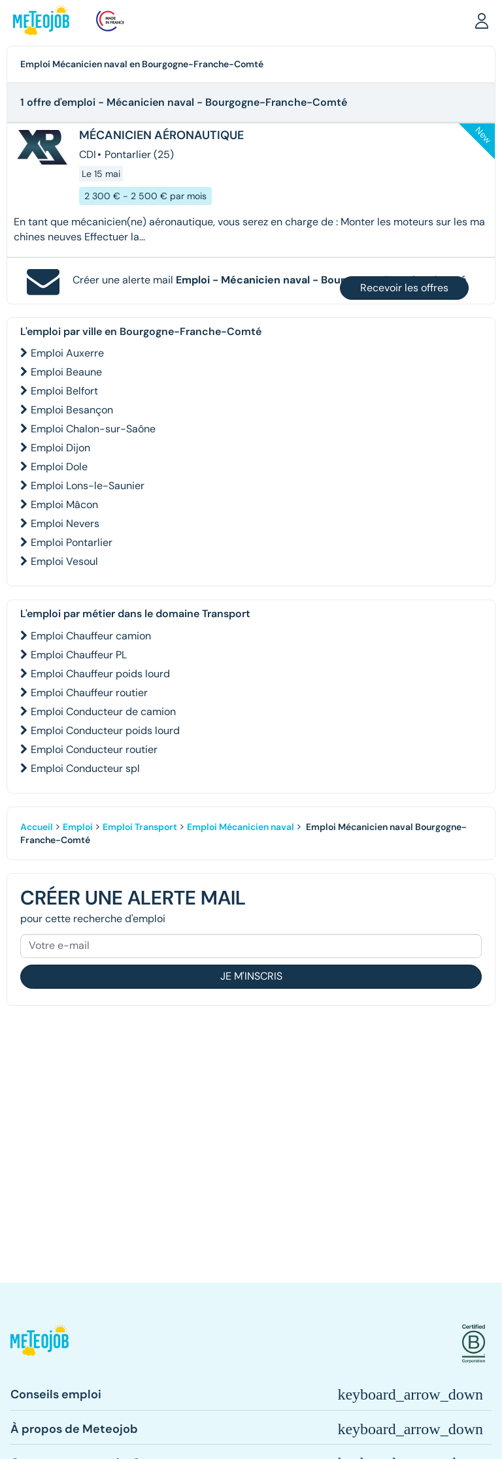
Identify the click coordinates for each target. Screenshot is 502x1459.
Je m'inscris (251, 976)
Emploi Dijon (60, 448)
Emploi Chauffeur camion (91, 636)
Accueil (36, 827)
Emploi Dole (59, 466)
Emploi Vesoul (64, 561)
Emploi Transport (140, 827)
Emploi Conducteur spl (85, 768)
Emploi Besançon (72, 410)
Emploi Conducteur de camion (103, 711)
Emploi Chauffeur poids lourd (100, 674)
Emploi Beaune (66, 372)
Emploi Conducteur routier (94, 749)
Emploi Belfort (64, 391)
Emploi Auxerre (67, 353)
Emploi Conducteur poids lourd (105, 730)
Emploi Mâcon (64, 504)
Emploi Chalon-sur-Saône (93, 429)
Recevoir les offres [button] (404, 288)
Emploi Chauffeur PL (79, 655)
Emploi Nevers (65, 523)
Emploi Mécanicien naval (240, 827)
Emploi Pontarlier (71, 542)
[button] (481, 20)
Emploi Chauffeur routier (89, 692)
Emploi (78, 827)
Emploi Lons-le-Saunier (87, 485)
